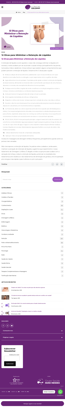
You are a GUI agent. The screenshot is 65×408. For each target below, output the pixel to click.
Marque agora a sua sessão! (32, 403)
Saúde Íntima (5, 263)
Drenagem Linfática (7, 218)
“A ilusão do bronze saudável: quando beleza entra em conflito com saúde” (31, 295)
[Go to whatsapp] (60, 391)
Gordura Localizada (7, 234)
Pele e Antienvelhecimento (10, 242)
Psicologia (4, 251)
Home (18, 12)
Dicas (3, 52)
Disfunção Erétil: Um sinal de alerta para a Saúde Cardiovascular (28, 303)
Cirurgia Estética (6, 201)
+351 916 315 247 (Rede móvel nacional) (22, 2)
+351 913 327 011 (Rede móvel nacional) (48, 2)
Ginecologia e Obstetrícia (9, 230)
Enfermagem (5, 222)
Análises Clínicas (6, 193)
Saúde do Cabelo (7, 259)
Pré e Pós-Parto (6, 247)
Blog (24, 12)
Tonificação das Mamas (8, 275)
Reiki (3, 255)
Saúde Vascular (6, 267)
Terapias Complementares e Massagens (14, 271)
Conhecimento (6, 205)
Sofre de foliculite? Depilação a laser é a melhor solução (26, 311)
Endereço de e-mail (14, 355)
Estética (4, 226)
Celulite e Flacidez (7, 197)
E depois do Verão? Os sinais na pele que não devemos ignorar (28, 287)
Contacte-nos (8, 330)
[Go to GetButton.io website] (60, 395)
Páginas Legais (8, 337)
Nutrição (4, 238)
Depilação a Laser (7, 209)
